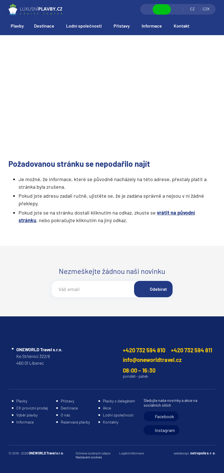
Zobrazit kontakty (162, 9)
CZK (206, 8)
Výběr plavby (27, 415)
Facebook (164, 416)
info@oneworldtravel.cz (152, 359)
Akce (107, 408)
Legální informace (131, 453)
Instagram (165, 430)
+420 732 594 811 (191, 350)
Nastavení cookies (89, 457)
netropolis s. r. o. (203, 453)
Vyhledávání (146, 9)
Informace (152, 25)
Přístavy (122, 25)
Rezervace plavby (75, 422)
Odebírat (158, 289)
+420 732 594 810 (144, 350)
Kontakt (181, 25)
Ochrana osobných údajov (93, 453)
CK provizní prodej (32, 408)
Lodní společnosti (84, 25)
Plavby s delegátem (119, 400)
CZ (192, 8)
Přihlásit (177, 9)
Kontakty (110, 422)
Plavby (17, 25)
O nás (65, 415)
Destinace (44, 25)
